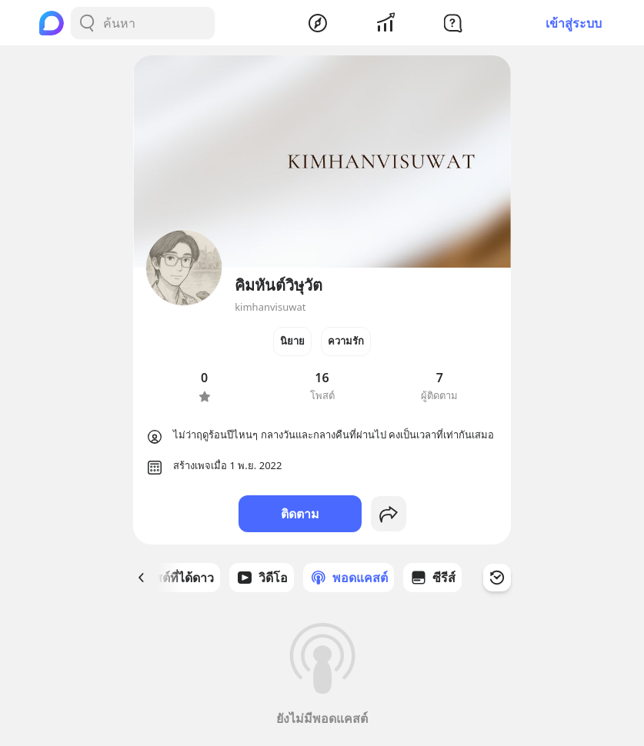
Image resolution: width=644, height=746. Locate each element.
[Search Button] (86, 23)
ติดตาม (300, 513)
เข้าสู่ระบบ (574, 23)
